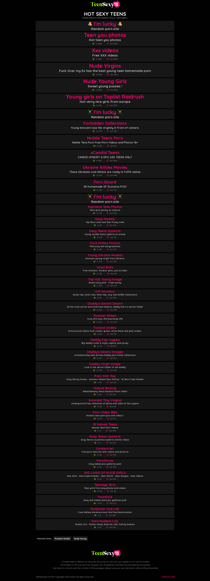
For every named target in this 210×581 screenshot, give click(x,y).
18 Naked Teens (105, 424)
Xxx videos (105, 50)
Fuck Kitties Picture (105, 243)
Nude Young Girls (105, 81)
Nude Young (80, 538)
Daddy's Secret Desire (105, 303)
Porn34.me (105, 461)
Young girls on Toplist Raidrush (105, 97)
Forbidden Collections (105, 123)
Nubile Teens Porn (105, 137)
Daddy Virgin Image (105, 364)
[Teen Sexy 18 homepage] (105, 4)
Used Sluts (105, 267)
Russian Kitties (104, 316)
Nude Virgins (105, 66)
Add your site (168, 576)
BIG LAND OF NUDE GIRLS (105, 473)
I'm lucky (105, 24)
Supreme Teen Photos (105, 207)
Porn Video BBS (105, 412)
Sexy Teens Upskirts (105, 231)
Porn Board (105, 181)
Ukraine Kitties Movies (105, 167)
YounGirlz (105, 497)
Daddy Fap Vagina (105, 340)
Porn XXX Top (105, 376)
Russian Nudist (62, 538)
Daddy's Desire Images (105, 352)
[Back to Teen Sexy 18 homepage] (105, 553)
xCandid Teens (105, 152)
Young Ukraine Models (105, 255)
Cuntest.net (105, 449)
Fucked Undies (105, 328)
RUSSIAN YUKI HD (105, 509)
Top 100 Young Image (105, 279)
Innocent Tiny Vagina (105, 400)
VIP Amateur (105, 291)
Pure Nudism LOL (105, 521)
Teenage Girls (105, 485)
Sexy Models (105, 219)
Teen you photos (105, 35)
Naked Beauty (105, 388)
